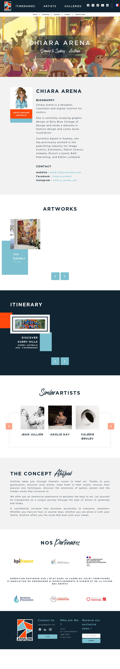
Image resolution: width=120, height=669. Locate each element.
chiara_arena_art (65, 180)
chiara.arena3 (62, 176)
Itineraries (25, 6)
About (62, 629)
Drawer (67, 14)
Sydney (57, 14)
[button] (9, 426)
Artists (49, 6)
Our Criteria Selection (68, 631)
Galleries (73, 6)
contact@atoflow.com (46, 625)
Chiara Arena (80, 14)
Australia (45, 14)
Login (47, 636)
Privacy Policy (65, 637)
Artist (35, 14)
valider (91, 640)
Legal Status (65, 634)
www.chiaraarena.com (65, 172)
